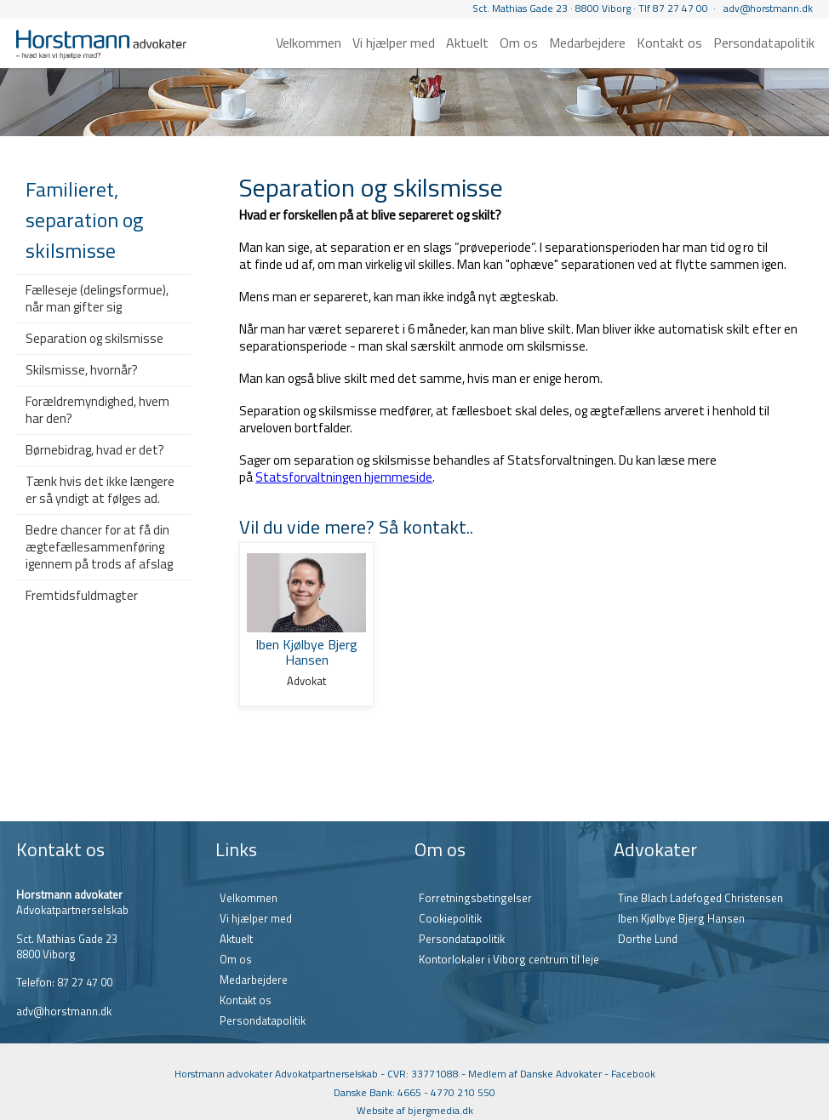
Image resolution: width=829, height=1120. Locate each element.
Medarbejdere (587, 42)
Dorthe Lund (647, 938)
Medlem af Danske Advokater (535, 1074)
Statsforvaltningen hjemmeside (343, 477)
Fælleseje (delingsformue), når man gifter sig (97, 298)
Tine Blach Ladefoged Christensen (700, 897)
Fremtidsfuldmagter (82, 595)
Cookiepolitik (450, 918)
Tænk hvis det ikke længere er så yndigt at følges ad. (100, 489)
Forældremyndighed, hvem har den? (97, 409)
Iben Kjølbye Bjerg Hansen (681, 918)
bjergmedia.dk (440, 1110)
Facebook (633, 1074)
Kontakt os (669, 42)
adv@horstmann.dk (768, 8)
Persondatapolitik (764, 42)
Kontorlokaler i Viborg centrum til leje (509, 959)
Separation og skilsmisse (94, 338)
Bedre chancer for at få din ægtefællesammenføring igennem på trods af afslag (99, 547)
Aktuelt (467, 42)
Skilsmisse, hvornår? (82, 370)
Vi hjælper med (393, 42)
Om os (519, 42)
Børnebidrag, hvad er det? (95, 450)
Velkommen (308, 42)
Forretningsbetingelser (475, 897)
